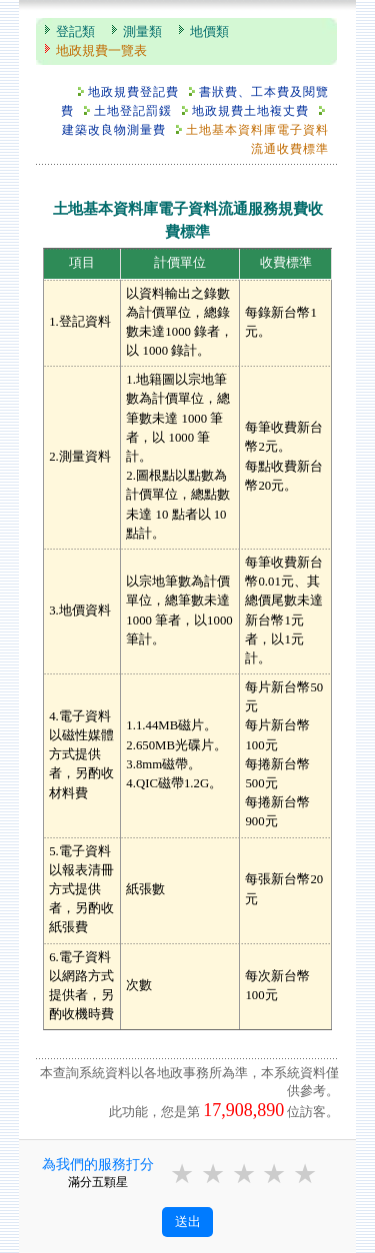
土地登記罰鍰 (133, 111)
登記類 (75, 31)
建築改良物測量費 (114, 130)
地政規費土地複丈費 (250, 111)
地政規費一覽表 (101, 50)
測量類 (142, 31)
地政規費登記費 (133, 92)
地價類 (209, 31)
